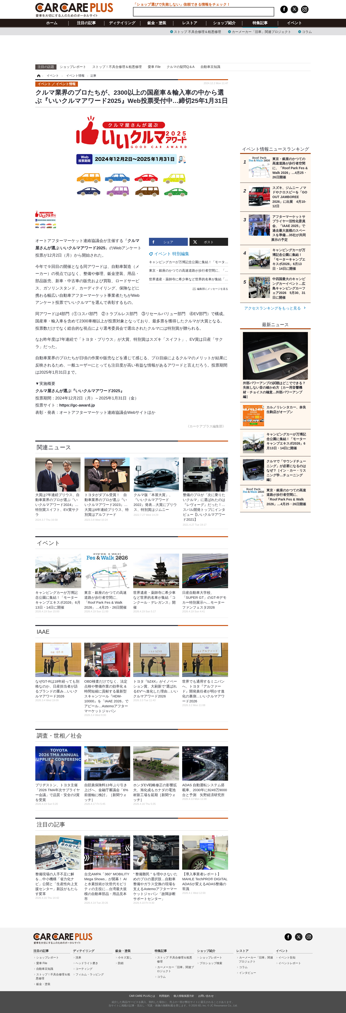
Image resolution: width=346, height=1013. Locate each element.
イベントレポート (289, 963)
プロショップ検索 (211, 963)
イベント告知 (286, 957)
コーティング (84, 968)
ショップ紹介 (224, 23)
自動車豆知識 (210, 67)
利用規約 (164, 995)
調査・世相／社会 (59, 735)
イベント (294, 23)
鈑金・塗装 (156, 23)
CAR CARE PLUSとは (142, 995)
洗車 (78, 957)
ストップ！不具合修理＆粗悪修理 (117, 67)
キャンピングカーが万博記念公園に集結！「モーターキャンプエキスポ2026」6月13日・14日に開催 (223, 262)
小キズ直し (125, 957)
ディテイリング (122, 23)
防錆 (121, 963)
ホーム (51, 23)
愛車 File (154, 67)
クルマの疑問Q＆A (180, 67)
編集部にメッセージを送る (210, 288)
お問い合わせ (206, 995)
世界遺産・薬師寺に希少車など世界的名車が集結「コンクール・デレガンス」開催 (210, 279)
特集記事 (260, 23)
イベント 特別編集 (171, 253)
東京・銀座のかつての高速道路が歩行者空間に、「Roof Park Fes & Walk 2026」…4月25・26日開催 (223, 270)
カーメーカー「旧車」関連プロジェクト (261, 31)
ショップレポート (73, 67)
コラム (307, 31)
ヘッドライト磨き (87, 963)
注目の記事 (86, 23)
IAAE (43, 632)
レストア (189, 23)
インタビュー (247, 972)
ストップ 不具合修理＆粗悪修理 (197, 31)
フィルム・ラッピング (90, 974)
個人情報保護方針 (183, 995)
